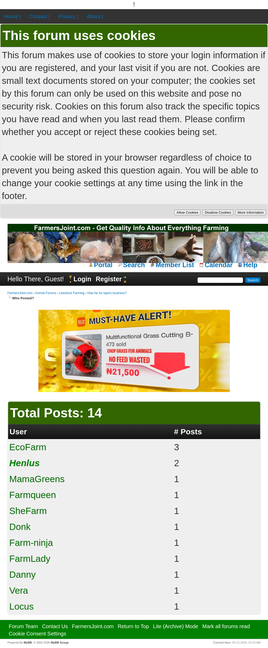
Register (109, 279)
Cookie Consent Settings (37, 634)
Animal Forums (45, 293)
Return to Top (133, 626)
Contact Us (55, 626)
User (18, 431)
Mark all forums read (226, 626)
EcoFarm (27, 447)
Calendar (219, 265)
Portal (103, 265)
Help (250, 265)
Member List (175, 265)
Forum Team (23, 626)
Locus (21, 606)
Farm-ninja (31, 543)
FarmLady (30, 558)
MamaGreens (37, 479)
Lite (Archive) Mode (175, 626)
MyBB (28, 642)
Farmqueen (32, 495)
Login (82, 279)
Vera (18, 590)
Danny (22, 574)
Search (134, 265)
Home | (12, 16)
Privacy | (68, 16)
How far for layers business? (107, 293)
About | (95, 16)
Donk (20, 527)
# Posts (188, 431)
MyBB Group (59, 642)
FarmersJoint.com (20, 293)
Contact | (39, 16)
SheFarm (28, 511)
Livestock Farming (71, 293)
